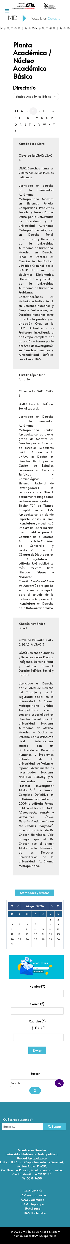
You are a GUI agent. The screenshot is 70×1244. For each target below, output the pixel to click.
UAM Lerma (33, 1208)
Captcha (37, 1021)
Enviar (37, 1050)
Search (59, 1083)
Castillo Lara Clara (32, 143)
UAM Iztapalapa (32, 1204)
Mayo (31, 906)
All (16, 111)
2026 (40, 906)
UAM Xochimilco (35, 1213)
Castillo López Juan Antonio (32, 377)
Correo (37, 1004)
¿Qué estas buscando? (17, 1119)
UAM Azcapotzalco (33, 1195)
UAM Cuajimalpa (32, 1199)
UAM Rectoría (33, 1191)
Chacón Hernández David (32, 625)
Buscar (54, 1126)
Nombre (37, 986)
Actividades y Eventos (34, 893)
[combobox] (22, 1126)
